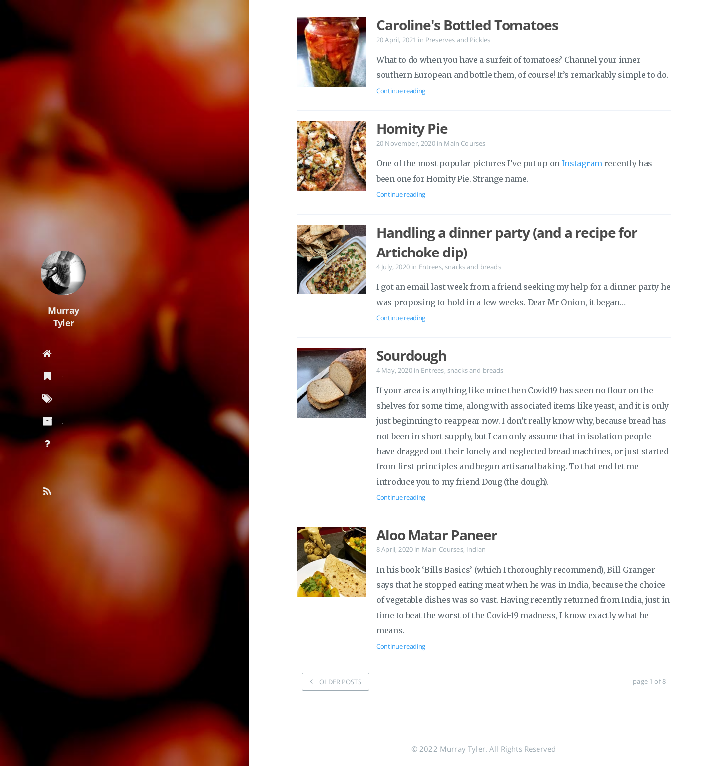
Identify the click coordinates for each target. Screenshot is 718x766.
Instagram (582, 163)
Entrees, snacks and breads (460, 266)
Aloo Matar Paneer (436, 534)
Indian (476, 549)
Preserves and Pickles (457, 39)
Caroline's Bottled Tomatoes (467, 24)
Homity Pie (412, 128)
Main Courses (464, 143)
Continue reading (400, 90)
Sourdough (411, 355)
